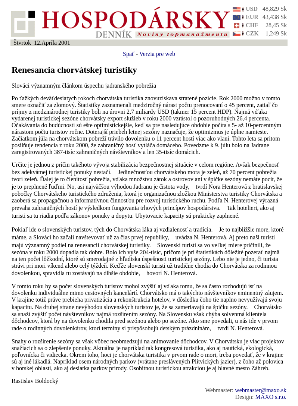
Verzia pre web (157, 54)
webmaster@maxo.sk (260, 390)
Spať (128, 54)
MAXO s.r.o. (270, 397)
